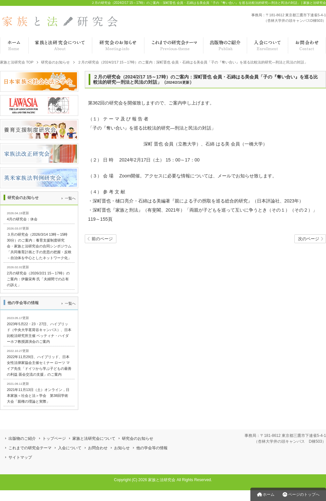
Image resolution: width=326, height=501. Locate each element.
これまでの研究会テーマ (30, 448)
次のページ (308, 239)
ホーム (268, 494)
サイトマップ (20, 457)
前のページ (102, 239)
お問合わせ (98, 448)
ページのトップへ (303, 494)
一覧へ (70, 198)
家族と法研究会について (93, 438)
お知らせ (122, 448)
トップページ (54, 438)
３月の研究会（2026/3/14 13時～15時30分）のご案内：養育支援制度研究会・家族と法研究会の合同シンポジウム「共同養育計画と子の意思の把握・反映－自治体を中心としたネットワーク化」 (39, 246)
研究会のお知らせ (137, 438)
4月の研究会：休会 (22, 219)
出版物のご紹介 (22, 438)
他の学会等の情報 (152, 448)
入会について (70, 448)
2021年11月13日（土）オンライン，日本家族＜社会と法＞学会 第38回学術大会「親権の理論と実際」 (38, 395)
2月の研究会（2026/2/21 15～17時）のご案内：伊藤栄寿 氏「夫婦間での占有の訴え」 (38, 279)
